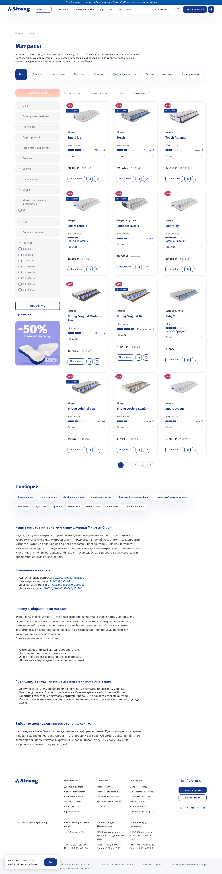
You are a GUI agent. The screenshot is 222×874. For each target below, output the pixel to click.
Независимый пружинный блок (171, 497)
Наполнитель (30, 179)
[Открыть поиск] (178, 9)
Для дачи (41, 506)
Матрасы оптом (105, 786)
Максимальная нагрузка (37, 147)
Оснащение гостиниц (108, 796)
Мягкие (149, 74)
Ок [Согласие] (50, 862)
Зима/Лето (23, 506)
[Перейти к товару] (86, 143)
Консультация (192, 797)
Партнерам (105, 9)
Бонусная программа (75, 796)
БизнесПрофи (199, 864)
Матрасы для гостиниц (108, 791)
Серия (26, 189)
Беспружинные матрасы (142, 811)
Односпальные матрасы (142, 791)
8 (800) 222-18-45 (190, 781)
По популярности (96, 92)
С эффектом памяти (101, 497)
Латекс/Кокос (93, 506)
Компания (63, 9)
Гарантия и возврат (73, 811)
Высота (27, 168)
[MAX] (192, 807)
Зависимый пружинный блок (133, 497)
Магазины (125, 9)
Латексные (74, 506)
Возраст (27, 158)
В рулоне (57, 506)
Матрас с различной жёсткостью (34, 202)
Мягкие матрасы (138, 801)
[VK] (186, 807)
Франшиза (102, 806)
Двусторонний (31, 137)
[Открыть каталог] (43, 9)
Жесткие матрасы (139, 806)
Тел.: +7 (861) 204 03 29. (142, 844)
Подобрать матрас (38, 92)
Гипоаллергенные (135, 506)
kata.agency (156, 864)
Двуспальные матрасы (141, 796)
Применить (37, 306)
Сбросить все (23, 314)
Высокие (79, 74)
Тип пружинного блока (36, 116)
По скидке (140, 92)
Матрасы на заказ (73, 801)
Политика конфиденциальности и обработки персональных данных (74, 866)
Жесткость (29, 126)
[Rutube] (204, 807)
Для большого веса (73, 497)
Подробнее (76, 178)
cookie (30, 860)
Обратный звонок (194, 9)
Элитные (98, 74)
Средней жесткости (124, 74)
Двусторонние (25, 497)
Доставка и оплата (73, 786)
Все (21, 74)
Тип (25, 221)
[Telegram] (198, 807)
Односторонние (48, 497)
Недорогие (58, 74)
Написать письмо (193, 790)
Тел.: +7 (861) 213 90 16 (109, 844)
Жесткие (168, 74)
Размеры (28, 242)
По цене (120, 92)
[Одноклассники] (181, 807)
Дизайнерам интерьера (109, 801)
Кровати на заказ (72, 806)
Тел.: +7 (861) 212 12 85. (76, 844)
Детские (37, 74)
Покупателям (84, 9)
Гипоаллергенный (33, 232)
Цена (26, 105)
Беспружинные (191, 74)
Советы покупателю (74, 791)
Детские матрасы (139, 786)
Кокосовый (113, 506)
